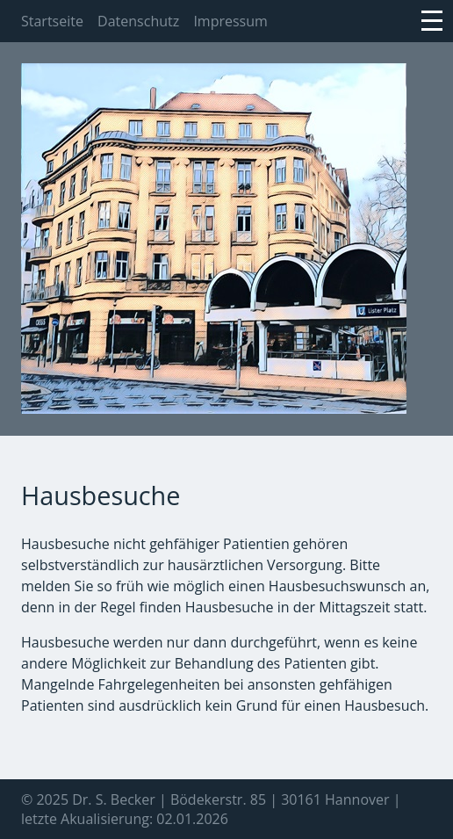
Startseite (52, 21)
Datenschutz (138, 21)
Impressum (230, 21)
